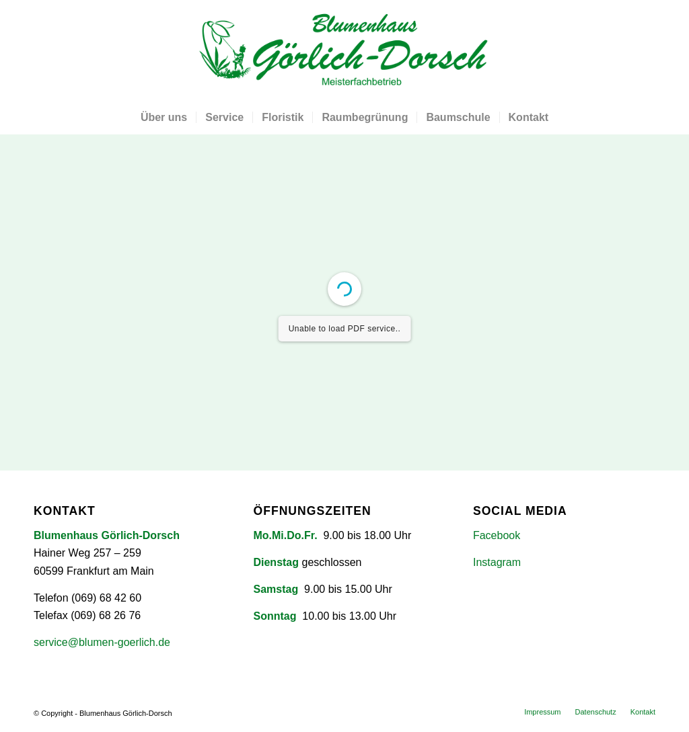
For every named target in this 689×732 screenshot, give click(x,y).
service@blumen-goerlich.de (102, 642)
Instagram (497, 562)
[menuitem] (164, 117)
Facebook (496, 535)
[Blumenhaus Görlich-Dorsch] (344, 50)
